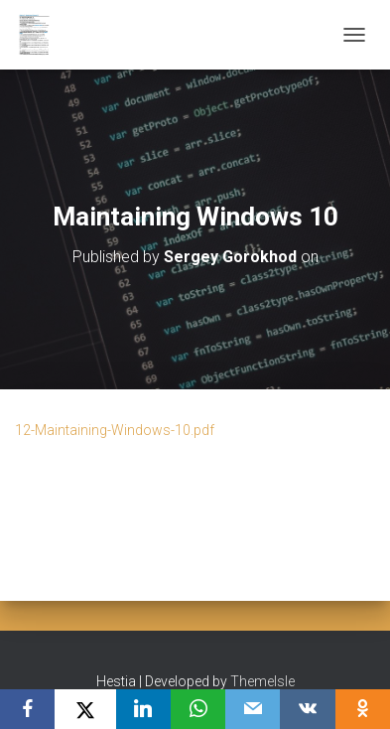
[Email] (252, 709)
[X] (85, 709)
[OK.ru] (362, 709)
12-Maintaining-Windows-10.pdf (114, 430)
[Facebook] (27, 709)
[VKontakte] (307, 709)
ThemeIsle (262, 681)
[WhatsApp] (198, 709)
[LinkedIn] (143, 709)
